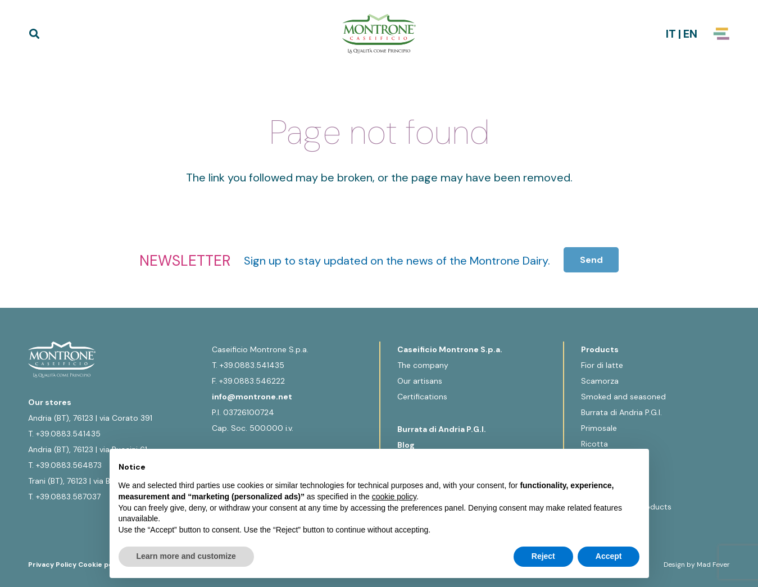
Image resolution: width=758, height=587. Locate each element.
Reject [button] (543, 556)
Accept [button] (609, 556)
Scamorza (600, 381)
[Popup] (721, 33)
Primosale (599, 428)
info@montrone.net (252, 397)
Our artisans (419, 381)
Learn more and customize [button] (186, 556)
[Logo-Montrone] (379, 33)
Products (600, 349)
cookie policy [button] (394, 496)
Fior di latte (602, 365)
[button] (34, 33)
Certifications (422, 397)
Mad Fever (713, 564)
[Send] (591, 259)
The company (422, 365)
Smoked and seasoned (623, 397)
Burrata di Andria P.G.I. (441, 429)
